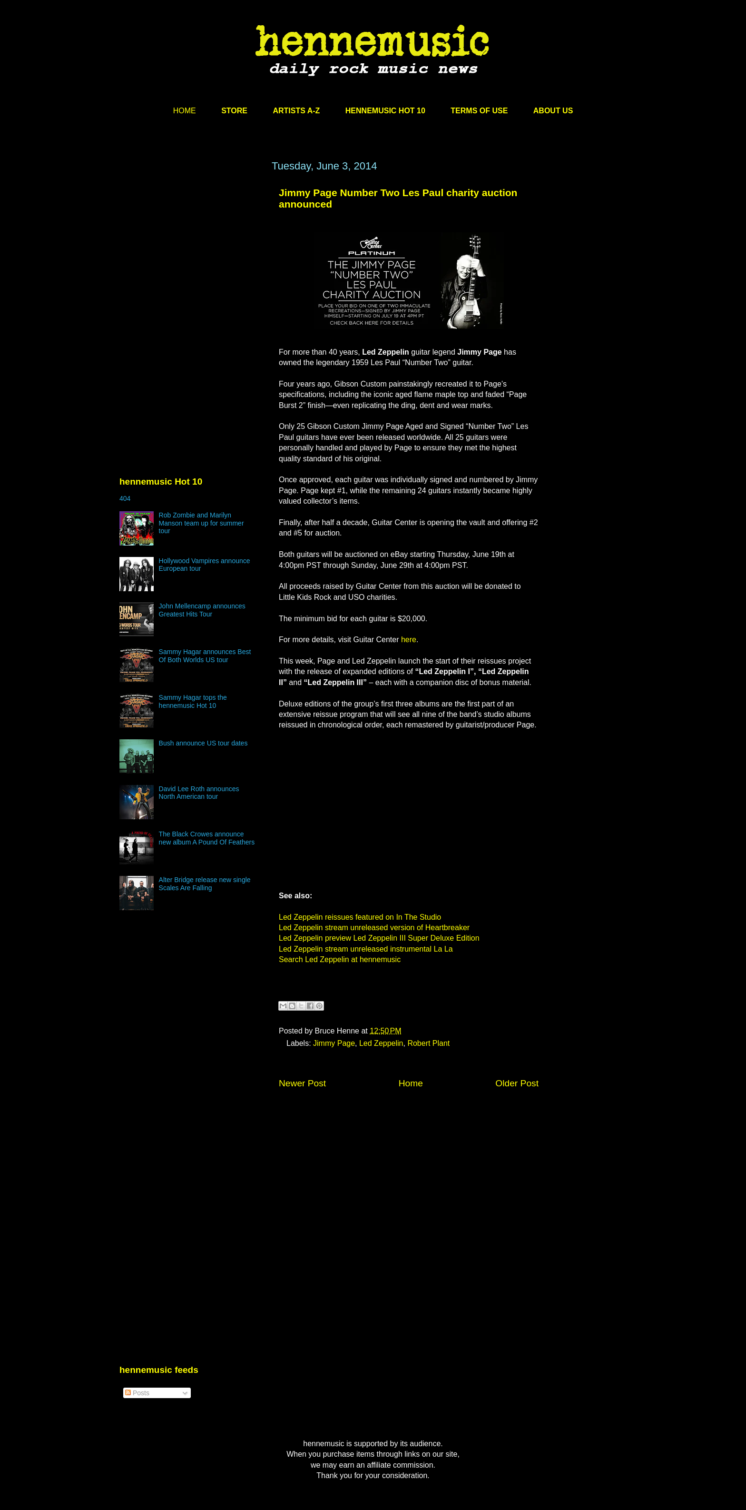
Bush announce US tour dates (203, 743)
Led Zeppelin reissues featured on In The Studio (360, 917)
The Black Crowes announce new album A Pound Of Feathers (207, 838)
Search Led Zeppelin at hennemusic (340, 959)
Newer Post (302, 1083)
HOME (184, 111)
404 (124, 498)
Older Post (517, 1083)
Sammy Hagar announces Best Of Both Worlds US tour (205, 656)
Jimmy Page (334, 1043)
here (408, 640)
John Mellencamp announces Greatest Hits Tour (202, 610)
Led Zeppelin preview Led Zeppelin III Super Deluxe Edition (379, 938)
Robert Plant (428, 1043)
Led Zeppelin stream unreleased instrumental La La (366, 949)
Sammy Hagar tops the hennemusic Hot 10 (193, 701)
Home (411, 1083)
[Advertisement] (190, 250)
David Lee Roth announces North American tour (199, 793)
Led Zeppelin (381, 1043)
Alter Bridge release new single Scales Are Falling (205, 884)
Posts (137, 1393)
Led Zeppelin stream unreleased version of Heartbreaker (374, 928)
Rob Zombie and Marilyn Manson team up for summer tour (201, 523)
